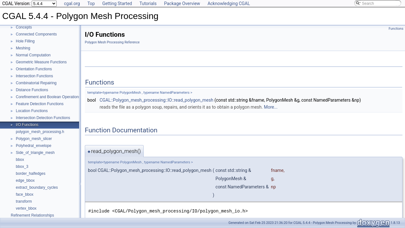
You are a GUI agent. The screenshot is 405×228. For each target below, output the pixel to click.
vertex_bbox (26, 208)
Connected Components (36, 34)
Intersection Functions (34, 76)
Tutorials (148, 3)
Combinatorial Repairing (36, 83)
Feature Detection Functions (40, 104)
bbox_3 (22, 166)
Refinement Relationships (32, 215)
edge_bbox (25, 180)
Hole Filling (25, 41)
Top (91, 3)
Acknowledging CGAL (229, 3)
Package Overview (182, 3)
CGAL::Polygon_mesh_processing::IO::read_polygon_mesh (156, 100)
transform (24, 201)
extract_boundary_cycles (37, 187)
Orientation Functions (34, 69)
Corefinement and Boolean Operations (48, 97)
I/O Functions (27, 125)
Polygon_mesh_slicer (34, 138)
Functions (396, 29)
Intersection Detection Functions (43, 118)
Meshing (23, 48)
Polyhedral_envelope (33, 145)
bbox (20, 159)
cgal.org (72, 3)
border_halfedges (30, 173)
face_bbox (24, 194)
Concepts (24, 27)
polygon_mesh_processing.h (40, 132)
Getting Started (117, 3)
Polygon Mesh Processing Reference (112, 42)
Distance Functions (32, 90)
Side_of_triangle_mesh (35, 152)
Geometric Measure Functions (41, 62)
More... (270, 107)
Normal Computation (33, 55)
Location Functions (32, 111)
